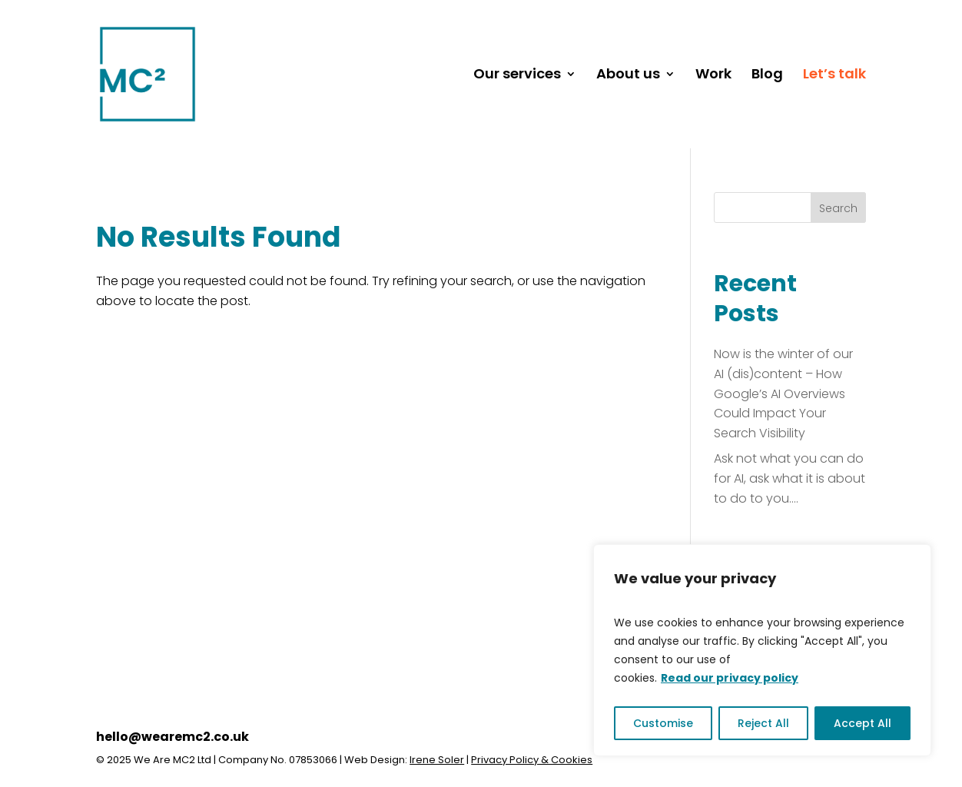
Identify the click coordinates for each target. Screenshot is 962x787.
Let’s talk (834, 75)
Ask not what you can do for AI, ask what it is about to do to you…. (789, 478)
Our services (517, 75)
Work (713, 75)
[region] (762, 650)
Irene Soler (437, 759)
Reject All (763, 723)
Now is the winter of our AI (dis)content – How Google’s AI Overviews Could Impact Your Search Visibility (783, 393)
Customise (663, 723)
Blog (767, 75)
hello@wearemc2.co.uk (172, 736)
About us (628, 75)
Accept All (862, 723)
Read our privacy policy (729, 678)
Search (838, 208)
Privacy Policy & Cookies (531, 759)
